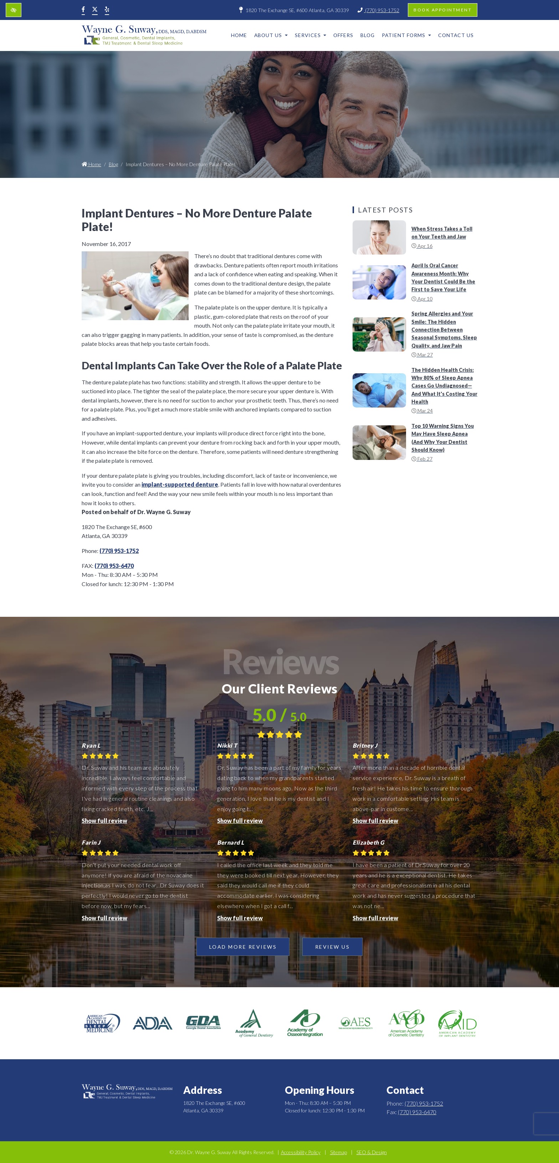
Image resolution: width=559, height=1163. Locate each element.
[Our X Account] (95, 10)
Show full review (104, 820)
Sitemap (338, 1152)
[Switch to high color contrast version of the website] (13, 10)
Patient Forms (406, 35)
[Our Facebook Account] (83, 10)
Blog (367, 35)
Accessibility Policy (300, 1152)
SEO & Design (372, 1152)
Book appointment (443, 9)
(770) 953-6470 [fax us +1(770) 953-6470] (114, 565)
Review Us (332, 947)
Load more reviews (243, 947)
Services (311, 35)
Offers (343, 35)
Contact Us (456, 35)
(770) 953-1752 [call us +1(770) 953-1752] (378, 10)
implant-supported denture (180, 484)
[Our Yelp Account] (107, 10)
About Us (271, 35)
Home (239, 35)
